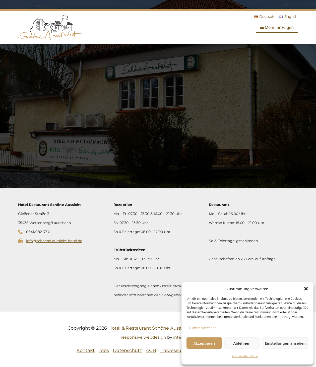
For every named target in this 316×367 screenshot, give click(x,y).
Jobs (104, 350)
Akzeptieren (204, 343)
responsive (132, 337)
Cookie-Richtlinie (245, 356)
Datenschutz (127, 350)
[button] (305, 288)
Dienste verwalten (202, 328)
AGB (151, 350)
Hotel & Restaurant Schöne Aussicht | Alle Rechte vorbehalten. (178, 328)
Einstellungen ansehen (285, 343)
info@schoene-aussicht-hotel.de (54, 241)
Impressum (173, 350)
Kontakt (86, 350)
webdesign (155, 337)
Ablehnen (242, 343)
